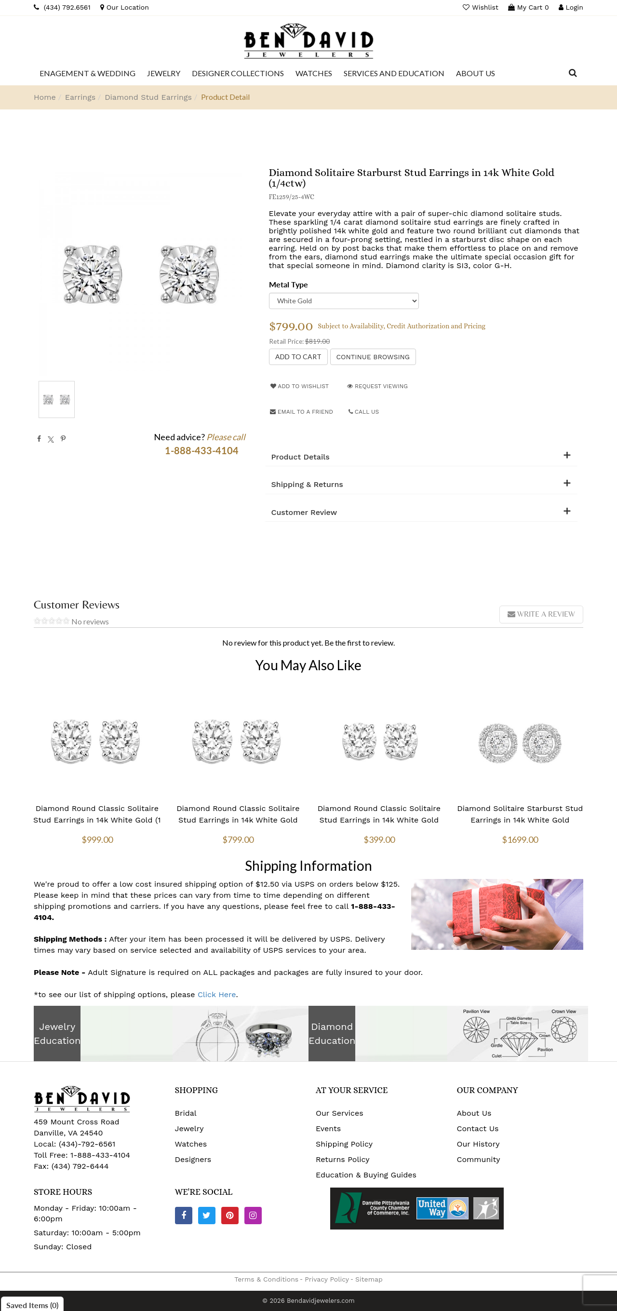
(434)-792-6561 (86, 1144)
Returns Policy (343, 1159)
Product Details (300, 457)
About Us (474, 1113)
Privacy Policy (327, 1279)
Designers (193, 1159)
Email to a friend (301, 411)
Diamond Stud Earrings (148, 97)
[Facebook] (183, 1215)
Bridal (186, 1113)
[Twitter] (206, 1215)
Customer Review (304, 512)
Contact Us (478, 1128)
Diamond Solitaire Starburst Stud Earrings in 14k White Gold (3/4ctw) (520, 820)
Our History (478, 1144)
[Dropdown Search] (573, 73)
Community (478, 1159)
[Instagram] (253, 1215)
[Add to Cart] (298, 357)
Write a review (541, 614)
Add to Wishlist (299, 386)
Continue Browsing (373, 357)
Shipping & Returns (307, 484)
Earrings (80, 97)
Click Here (217, 994)
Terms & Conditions (266, 1279)
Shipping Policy (344, 1144)
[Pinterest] (230, 1215)
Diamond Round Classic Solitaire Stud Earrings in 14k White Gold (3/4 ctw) (237, 820)
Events (328, 1128)
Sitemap (369, 1279)
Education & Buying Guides (366, 1174)
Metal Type (288, 284)
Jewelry (189, 1128)
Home (45, 97)
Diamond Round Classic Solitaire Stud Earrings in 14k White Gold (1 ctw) (97, 820)
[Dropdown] (87, 73)
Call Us (364, 411)
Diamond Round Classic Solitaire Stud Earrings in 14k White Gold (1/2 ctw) (379, 820)
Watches (191, 1144)
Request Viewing (377, 386)
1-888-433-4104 (100, 1155)
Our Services (339, 1113)
